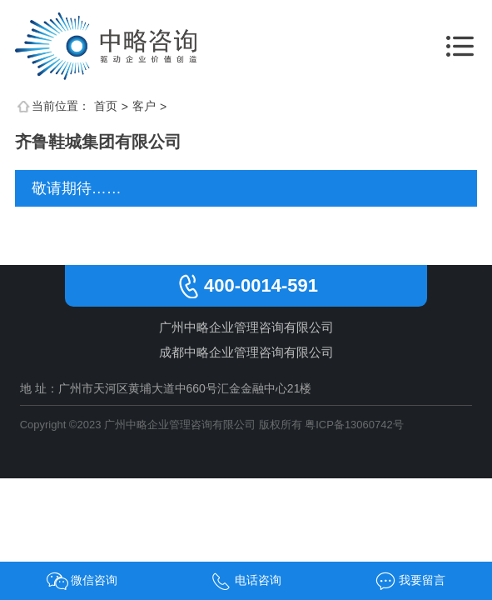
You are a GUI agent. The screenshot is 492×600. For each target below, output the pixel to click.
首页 (105, 105)
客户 (144, 105)
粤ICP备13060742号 (354, 424)
